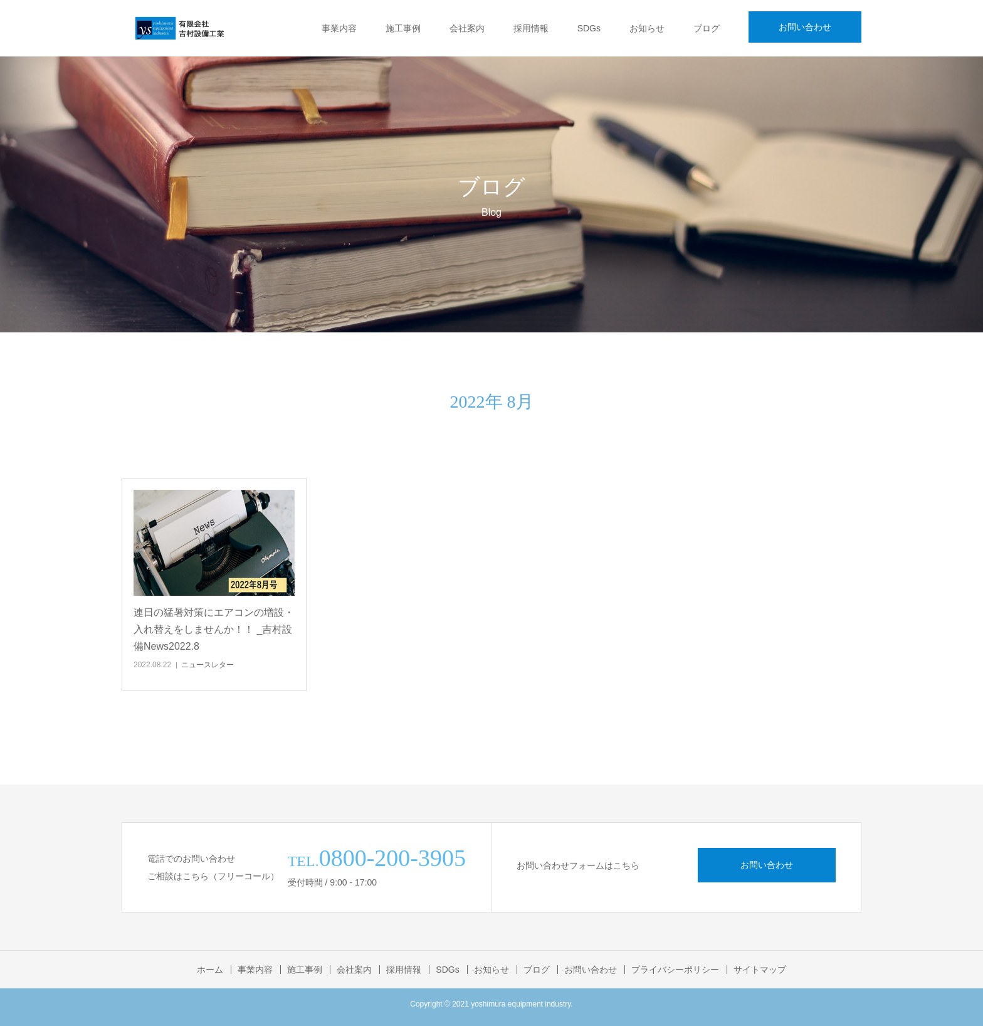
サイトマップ (759, 969)
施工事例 (403, 28)
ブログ (706, 28)
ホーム (210, 969)
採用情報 (531, 28)
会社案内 (467, 28)
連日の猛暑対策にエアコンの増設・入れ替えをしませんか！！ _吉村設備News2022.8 (214, 629)
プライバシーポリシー (675, 969)
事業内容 (339, 28)
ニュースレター (207, 664)
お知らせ (647, 28)
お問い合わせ (805, 27)
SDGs (589, 28)
